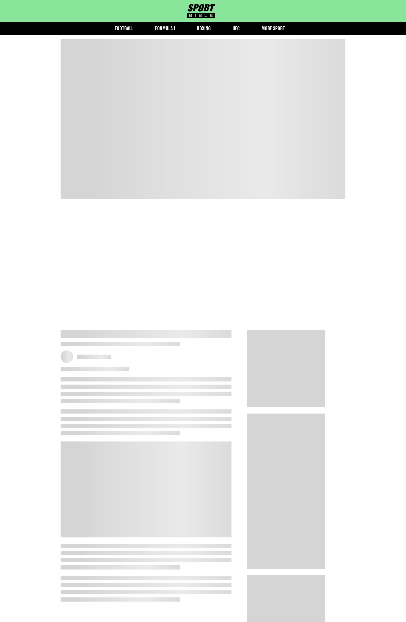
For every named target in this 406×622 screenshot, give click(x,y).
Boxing (204, 28)
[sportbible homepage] (201, 11)
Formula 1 (165, 28)
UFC (236, 28)
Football (124, 28)
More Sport (273, 28)
